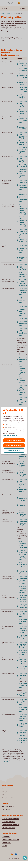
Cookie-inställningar (14, 450)
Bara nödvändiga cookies (14, 445)
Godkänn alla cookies (14, 440)
